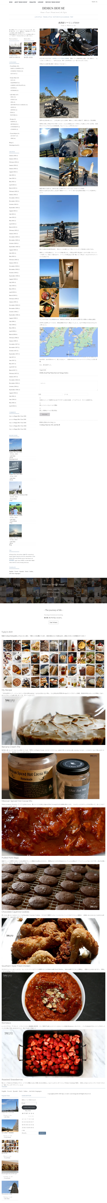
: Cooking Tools (15, 71)
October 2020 (13, 243)
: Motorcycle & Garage (60, 17)
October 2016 (13, 386)
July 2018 (11, 321)
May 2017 (11, 363)
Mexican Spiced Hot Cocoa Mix (17, 801)
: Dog (11, 97)
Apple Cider (17, 560)
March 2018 (12, 334)
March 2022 (12, 188)
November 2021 (13, 201)
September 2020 (13, 246)
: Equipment (14, 82)
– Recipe (11, 119)
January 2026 (12, 155)
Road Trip (47, 373)
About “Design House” (21, 2)
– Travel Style (13, 133)
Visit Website (53, 597)
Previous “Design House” (52, 2)
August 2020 (12, 250)
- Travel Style (47, 17)
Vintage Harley (63, 373)
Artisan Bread (31, 554)
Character (32, 2)
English (11, 571)
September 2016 (13, 389)
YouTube (13, 115)
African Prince (20, 554)
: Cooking (13, 129)
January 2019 (12, 302)
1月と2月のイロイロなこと (48, 422)
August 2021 (12, 211)
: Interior (13, 90)
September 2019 (13, 276)
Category (40, 2)
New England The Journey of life (18, 495)
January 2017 (12, 376)
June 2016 (12, 399)
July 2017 (11, 357)
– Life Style (12, 94)
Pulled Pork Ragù (10, 857)
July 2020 (11, 253)
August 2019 (12, 279)
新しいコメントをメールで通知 (48, 405)
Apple (14, 556)
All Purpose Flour (12, 554)
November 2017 (13, 347)
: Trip (71, 17)
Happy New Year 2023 (15, 537)
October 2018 (13, 311)
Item (11, 112)
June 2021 (11, 217)
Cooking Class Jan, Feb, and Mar (50, 425)
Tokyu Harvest (54, 373)
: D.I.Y (11, 80)
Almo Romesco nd (29, 558)
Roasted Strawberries (12, 1079)
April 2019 (12, 292)
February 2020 (13, 259)
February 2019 (13, 298)
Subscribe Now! (29, 1107)
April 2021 (12, 224)
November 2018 (13, 308)
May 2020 (11, 256)
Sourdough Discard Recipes (9, 1173)
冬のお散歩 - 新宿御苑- (8, 1132)
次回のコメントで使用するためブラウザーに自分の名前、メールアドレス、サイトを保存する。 (66, 400)
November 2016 (13, 383)
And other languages (14, 573)
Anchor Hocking (20, 562)
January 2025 (12, 159)
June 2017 (11, 360)
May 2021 (11, 220)
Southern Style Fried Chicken (16, 966)
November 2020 (13, 240)
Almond (10, 556)
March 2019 (12, 295)
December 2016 (13, 380)
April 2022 (12, 185)
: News (12, 107)
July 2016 (11, 396)
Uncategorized (13, 145)
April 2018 (12, 331)
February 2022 (13, 191)
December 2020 (13, 237)
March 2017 (12, 370)
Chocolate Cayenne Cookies (15, 912)
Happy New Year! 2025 (15, 474)
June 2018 (12, 324)
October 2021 (13, 204)
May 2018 (11, 328)
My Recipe (7, 690)
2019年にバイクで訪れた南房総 (60, 58)
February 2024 (13, 162)
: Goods (12, 88)
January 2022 (12, 194)
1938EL (42, 373)
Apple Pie (25, 554)
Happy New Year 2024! (15, 515)
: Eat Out (13, 73)
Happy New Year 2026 (20, 416)
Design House (53, 8)
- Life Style (38, 17)
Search (42, 1133)
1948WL (23, 560)
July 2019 (11, 282)
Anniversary (26, 562)
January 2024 (12, 165)
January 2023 (12, 168)
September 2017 (13, 354)
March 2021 (12, 227)
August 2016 (12, 393)
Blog (10, 142)
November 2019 (13, 269)
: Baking (12, 121)
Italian (31, 571)
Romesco (6, 1023)
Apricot (23, 558)
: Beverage (13, 124)
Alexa (24, 556)
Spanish (21, 571)
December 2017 (13, 344)
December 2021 (13, 198)
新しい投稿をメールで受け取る (48, 410)
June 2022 (12, 178)
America (14, 562)
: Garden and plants (16, 85)
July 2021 (11, 214)
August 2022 (12, 172)
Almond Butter (29, 556)
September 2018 (13, 315)
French (16, 571)
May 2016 (11, 402)
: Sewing (13, 110)
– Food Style (12, 66)
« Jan (23, 1130)
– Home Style (13, 78)
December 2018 (13, 305)
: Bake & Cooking (15, 68)
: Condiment (14, 126)
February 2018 (13, 337)
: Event (12, 99)
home (10, 2)
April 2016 (12, 406)
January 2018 (12, 341)
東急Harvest (55, 319)
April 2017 (12, 367)
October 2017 (13, 350)
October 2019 (13, 272)
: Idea (11, 102)
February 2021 (13, 230)
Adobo (10, 562)
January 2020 (12, 263)
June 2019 (12, 285)
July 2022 (11, 175)
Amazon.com (19, 556)
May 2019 (11, 289)
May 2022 (11, 181)
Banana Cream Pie (11, 747)
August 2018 (12, 318)
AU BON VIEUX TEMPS (29, 560)
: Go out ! (13, 136)
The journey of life (29, 55)
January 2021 (12, 233)
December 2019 (13, 266)
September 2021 (13, 207)
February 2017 (13, 373)
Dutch (26, 571)
